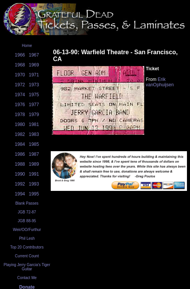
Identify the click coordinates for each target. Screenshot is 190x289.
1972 (20, 84)
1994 (20, 194)
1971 (34, 74)
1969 (34, 65)
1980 (20, 124)
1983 (34, 134)
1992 (20, 184)
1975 (34, 94)
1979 (34, 114)
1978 (20, 114)
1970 (20, 74)
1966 (20, 55)
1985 (34, 144)
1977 (34, 104)
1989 (34, 164)
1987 (34, 154)
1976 (20, 104)
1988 (20, 164)
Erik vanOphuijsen (160, 82)
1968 (20, 65)
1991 (34, 174)
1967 (34, 55)
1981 (34, 124)
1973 (34, 84)
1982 (20, 134)
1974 (20, 94)
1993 (34, 184)
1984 (20, 144)
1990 (20, 174)
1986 (20, 154)
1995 (34, 194)
